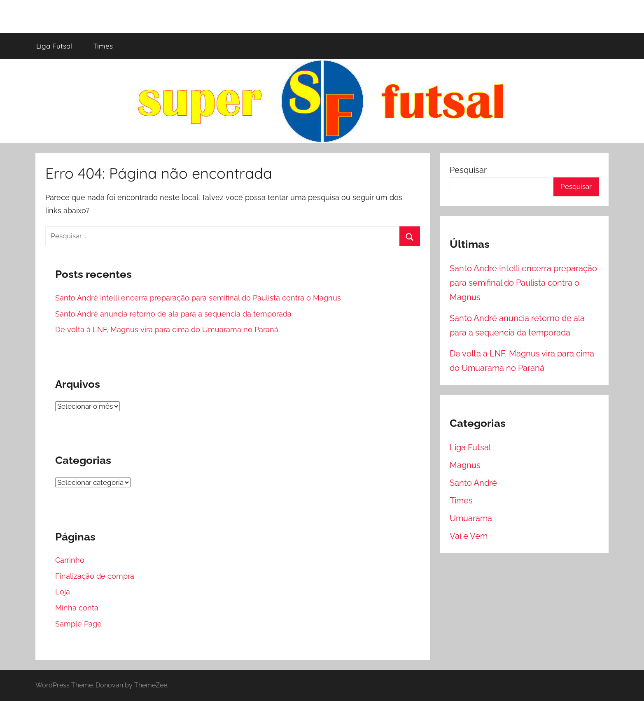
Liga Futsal (54, 46)
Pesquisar (468, 170)
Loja (62, 591)
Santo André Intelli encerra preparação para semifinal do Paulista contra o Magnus (198, 297)
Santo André (473, 483)
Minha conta (76, 607)
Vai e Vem (469, 536)
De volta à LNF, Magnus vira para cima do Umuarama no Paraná (166, 329)
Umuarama (471, 518)
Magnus (465, 465)
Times (103, 46)
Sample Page (78, 623)
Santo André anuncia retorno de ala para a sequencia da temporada (173, 314)
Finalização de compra (94, 576)
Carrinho (69, 560)
